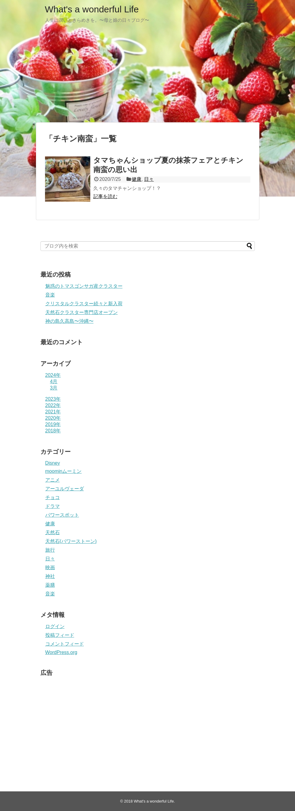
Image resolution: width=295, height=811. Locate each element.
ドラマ (52, 506)
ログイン (55, 626)
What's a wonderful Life (92, 9)
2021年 (53, 411)
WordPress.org (61, 652)
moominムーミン (63, 471)
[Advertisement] (147, 75)
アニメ (52, 479)
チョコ (52, 497)
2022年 (53, 405)
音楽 (50, 294)
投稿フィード (59, 635)
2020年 (53, 418)
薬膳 (50, 585)
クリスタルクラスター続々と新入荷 (84, 303)
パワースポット (62, 515)
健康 (136, 179)
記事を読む (105, 196)
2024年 (53, 375)
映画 (50, 567)
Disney (52, 463)
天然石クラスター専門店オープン (81, 312)
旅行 (50, 550)
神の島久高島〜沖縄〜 (69, 321)
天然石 (52, 532)
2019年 (53, 424)
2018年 (53, 430)
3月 (54, 387)
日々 (149, 179)
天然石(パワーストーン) (71, 541)
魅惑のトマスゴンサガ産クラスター (84, 286)
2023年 (53, 399)
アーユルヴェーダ (64, 488)
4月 (54, 381)
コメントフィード (64, 643)
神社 (50, 576)
